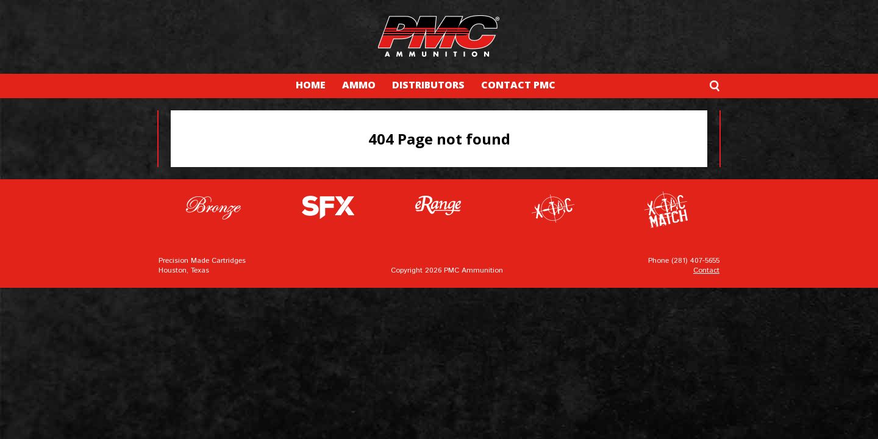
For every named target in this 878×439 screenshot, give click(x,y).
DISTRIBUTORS (428, 84)
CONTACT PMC (518, 84)
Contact (706, 270)
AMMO (359, 84)
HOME (311, 84)
